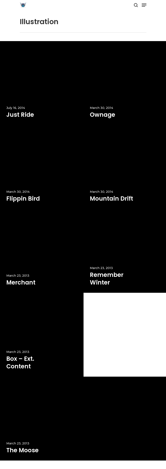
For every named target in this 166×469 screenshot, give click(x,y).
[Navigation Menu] (144, 5)
